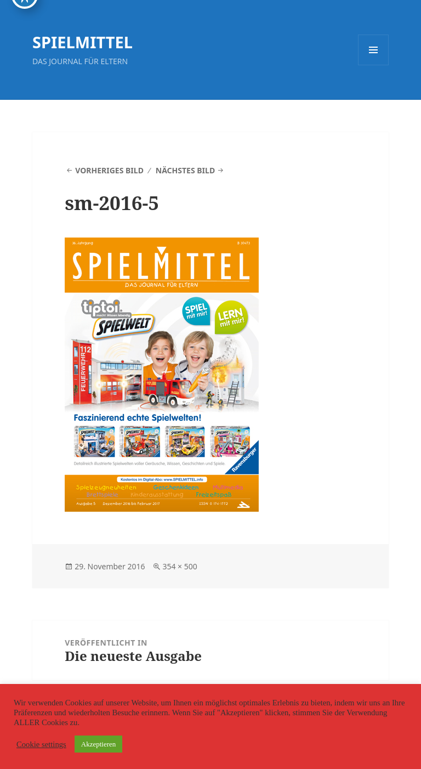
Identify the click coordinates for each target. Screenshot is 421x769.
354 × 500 (179, 566)
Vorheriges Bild (109, 170)
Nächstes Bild (185, 170)
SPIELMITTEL (82, 42)
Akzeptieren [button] (98, 744)
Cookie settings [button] (41, 744)
